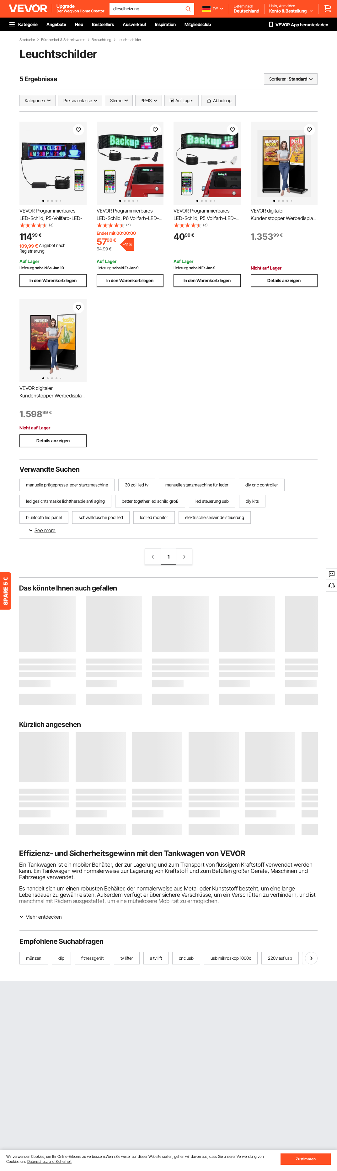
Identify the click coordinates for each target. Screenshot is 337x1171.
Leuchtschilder (129, 40)
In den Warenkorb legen (53, 280)
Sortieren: (278, 78)
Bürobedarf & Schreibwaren (63, 40)
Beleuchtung (101, 40)
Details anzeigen (284, 280)
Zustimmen (306, 1159)
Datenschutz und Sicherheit (49, 1161)
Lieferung (26, 267)
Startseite (27, 40)
